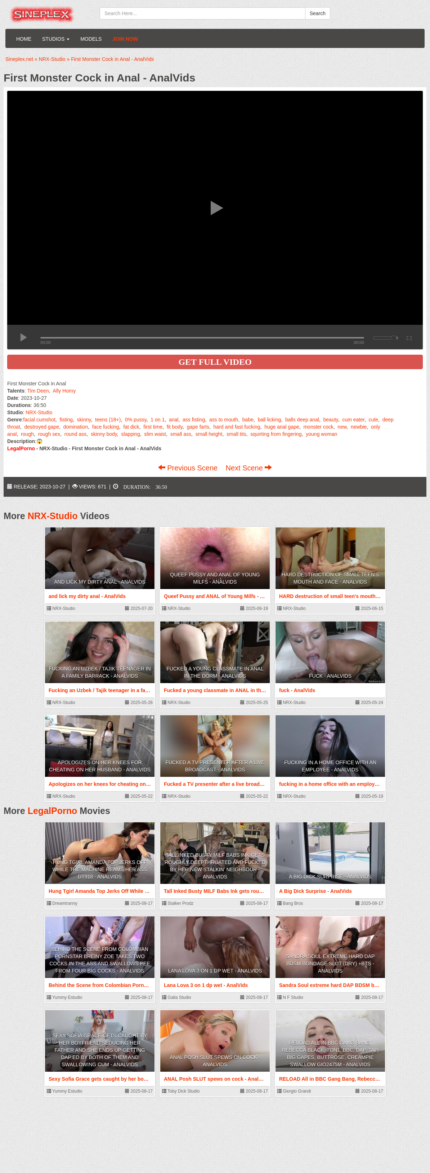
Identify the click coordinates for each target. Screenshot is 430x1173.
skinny (84, 419)
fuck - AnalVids (330, 676)
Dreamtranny (62, 903)
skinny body (104, 434)
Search (318, 13)
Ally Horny (64, 391)
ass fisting (194, 419)
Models (91, 39)
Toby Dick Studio (181, 1091)
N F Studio (290, 997)
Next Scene (248, 468)
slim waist (155, 434)
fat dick (131, 427)
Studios (56, 39)
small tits (236, 434)
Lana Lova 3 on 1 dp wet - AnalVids (215, 971)
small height (209, 434)
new (341, 427)
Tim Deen (38, 391)
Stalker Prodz (177, 903)
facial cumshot (39, 419)
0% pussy (136, 419)
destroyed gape (41, 427)
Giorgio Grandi (294, 1091)
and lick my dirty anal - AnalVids (99, 582)
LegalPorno (52, 811)
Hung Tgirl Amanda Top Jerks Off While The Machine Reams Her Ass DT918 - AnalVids (100, 869)
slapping (130, 434)
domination (75, 427)
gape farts (198, 427)
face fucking (105, 427)
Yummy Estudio (64, 997)
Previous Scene (189, 468)
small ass (180, 434)
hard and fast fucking (237, 427)
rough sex (49, 434)
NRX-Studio (39, 412)
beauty (330, 419)
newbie (359, 427)
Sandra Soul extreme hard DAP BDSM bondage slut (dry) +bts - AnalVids (330, 963)
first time (152, 427)
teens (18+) (108, 419)
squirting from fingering (275, 434)
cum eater (353, 419)
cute (373, 419)
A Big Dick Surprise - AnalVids (330, 877)
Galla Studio (176, 997)
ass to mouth (223, 419)
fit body (175, 427)
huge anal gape (281, 427)
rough (27, 434)
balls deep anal (302, 419)
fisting (66, 419)
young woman (321, 434)
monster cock (318, 427)
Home (23, 39)
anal (173, 419)
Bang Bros (290, 903)
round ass (75, 434)
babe (248, 419)
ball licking (269, 419)
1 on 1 (158, 419)
